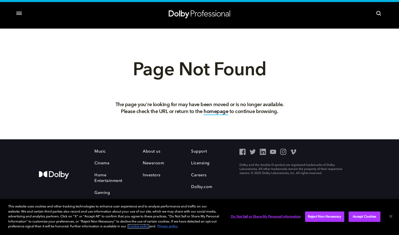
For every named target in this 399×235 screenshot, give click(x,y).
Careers (199, 175)
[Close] (390, 216)
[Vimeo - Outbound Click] (293, 152)
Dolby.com (201, 187)
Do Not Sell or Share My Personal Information (266, 216)
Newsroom (153, 163)
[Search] (379, 13)
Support (199, 152)
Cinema (101, 163)
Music (100, 152)
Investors (152, 175)
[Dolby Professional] (199, 13)
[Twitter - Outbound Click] (253, 152)
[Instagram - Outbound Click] (283, 152)
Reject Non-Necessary (324, 216)
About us (151, 152)
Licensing (200, 163)
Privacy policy (167, 226)
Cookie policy (138, 226)
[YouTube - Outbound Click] (273, 152)
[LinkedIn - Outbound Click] (263, 152)
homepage (216, 111)
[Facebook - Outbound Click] (242, 152)
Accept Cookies (364, 216)
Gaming (102, 193)
